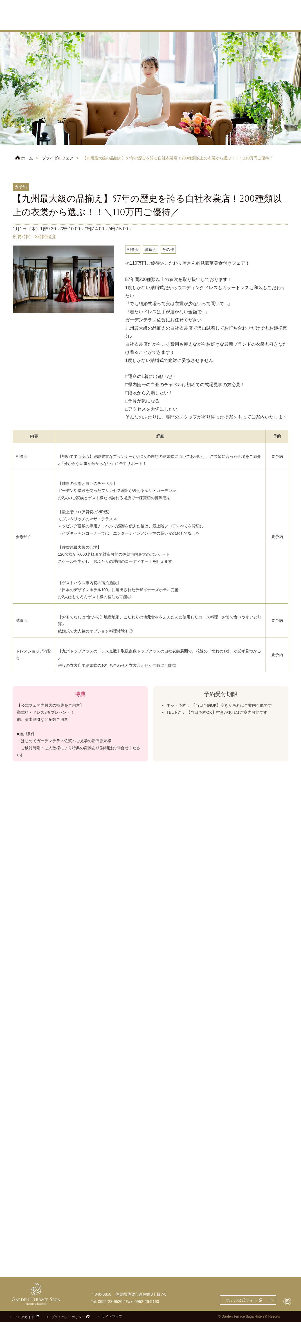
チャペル (167, 24)
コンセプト (142, 24)
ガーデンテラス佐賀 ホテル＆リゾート (38, 16)
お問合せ (274, 3)
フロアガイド (24, 1332)
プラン (119, 24)
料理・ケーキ (220, 24)
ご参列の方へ (249, 12)
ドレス (247, 24)
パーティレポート (277, 24)
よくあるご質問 (279, 12)
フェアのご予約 (238, 3)
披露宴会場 (191, 24)
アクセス (215, 12)
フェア (99, 24)
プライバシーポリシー (68, 1332)
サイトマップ (112, 1331)
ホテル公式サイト (187, 3)
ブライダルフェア (57, 158)
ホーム (27, 158)
